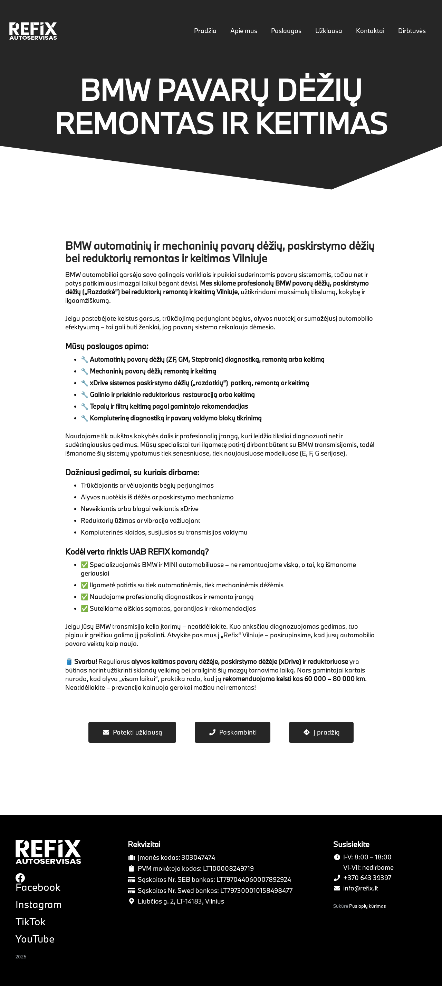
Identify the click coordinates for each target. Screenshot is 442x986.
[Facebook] (20, 877)
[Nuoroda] (35, 31)
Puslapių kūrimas (367, 906)
